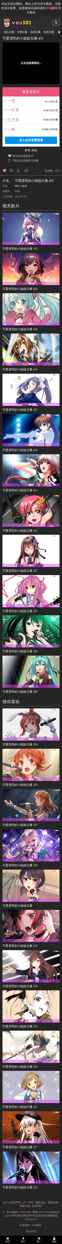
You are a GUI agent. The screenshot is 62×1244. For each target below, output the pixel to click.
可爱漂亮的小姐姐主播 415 (20, 409)
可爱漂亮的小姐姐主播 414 (20, 450)
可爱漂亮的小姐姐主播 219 (20, 945)
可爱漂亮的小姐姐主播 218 (20, 986)
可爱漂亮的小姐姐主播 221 (20, 1107)
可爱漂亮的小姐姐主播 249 (20, 691)
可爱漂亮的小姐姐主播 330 (20, 865)
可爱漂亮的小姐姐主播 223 (20, 1066)
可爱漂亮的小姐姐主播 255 (20, 611)
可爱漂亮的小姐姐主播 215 (20, 1026)
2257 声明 (28, 1202)
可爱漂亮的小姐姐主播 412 (20, 530)
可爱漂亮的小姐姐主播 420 (20, 289)
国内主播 (36, 32)
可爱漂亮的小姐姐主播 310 (20, 248)
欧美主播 (49, 32)
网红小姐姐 (21, 186)
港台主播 (9, 32)
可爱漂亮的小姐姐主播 (17, 905)
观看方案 (25, 1206)
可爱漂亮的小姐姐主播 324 (20, 744)
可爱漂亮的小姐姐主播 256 (20, 651)
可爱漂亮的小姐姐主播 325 (20, 784)
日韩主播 (22, 32)
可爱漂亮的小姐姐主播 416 (20, 369)
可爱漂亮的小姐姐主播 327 (20, 825)
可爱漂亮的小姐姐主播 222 (20, 1187)
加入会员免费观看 (31, 140)
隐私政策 (53, 1202)
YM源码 (36, 1225)
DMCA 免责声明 (11, 1202)
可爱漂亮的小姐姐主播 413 (20, 490)
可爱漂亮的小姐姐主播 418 (20, 329)
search (56, 22)
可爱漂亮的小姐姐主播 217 (20, 1147)
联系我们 (37, 1206)
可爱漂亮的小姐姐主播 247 (20, 570)
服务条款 (40, 1202)
